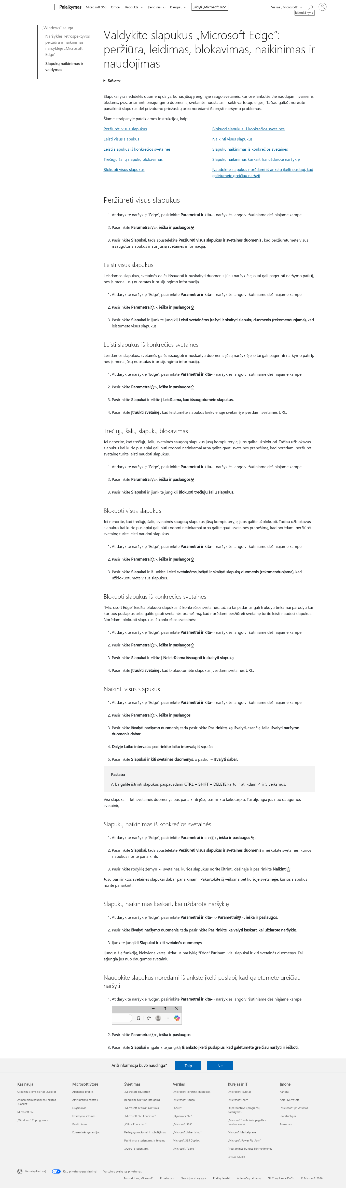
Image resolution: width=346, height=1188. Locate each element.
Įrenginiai (157, 7)
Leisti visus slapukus (121, 138)
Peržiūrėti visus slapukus (125, 128)
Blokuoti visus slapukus (124, 169)
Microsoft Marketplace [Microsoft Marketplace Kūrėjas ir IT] (242, 1132)
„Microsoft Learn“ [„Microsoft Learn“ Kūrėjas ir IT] (238, 1100)
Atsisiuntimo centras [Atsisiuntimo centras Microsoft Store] (85, 1100)
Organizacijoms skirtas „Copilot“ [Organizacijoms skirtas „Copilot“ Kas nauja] (37, 1092)
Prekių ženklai (221, 1178)
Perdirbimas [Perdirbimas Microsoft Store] (79, 1124)
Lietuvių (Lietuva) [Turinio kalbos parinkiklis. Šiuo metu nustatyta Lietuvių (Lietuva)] (35, 1171)
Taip (188, 1065)
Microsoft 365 (96, 7)
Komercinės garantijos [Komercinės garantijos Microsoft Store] (86, 1132)
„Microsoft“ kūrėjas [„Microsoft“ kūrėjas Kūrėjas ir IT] (239, 1092)
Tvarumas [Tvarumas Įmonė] (286, 1124)
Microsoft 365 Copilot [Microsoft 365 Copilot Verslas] (186, 1140)
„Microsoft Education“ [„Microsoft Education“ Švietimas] (137, 1092)
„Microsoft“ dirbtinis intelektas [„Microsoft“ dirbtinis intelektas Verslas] (192, 1092)
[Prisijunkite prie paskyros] (322, 7)
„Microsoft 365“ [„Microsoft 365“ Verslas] (182, 1124)
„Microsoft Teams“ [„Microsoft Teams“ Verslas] (184, 1148)
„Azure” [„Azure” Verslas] (177, 1108)
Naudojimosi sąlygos (193, 1178)
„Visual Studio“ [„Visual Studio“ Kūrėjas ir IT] (237, 1157)
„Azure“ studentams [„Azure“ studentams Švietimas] (136, 1148)
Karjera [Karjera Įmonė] (284, 1092)
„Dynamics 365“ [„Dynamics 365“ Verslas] (182, 1116)
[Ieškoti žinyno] (310, 6)
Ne (220, 1065)
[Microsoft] (34, 7)
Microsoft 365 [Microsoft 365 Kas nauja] (25, 1112)
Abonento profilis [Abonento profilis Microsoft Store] (82, 1092)
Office (116, 7)
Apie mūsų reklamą (249, 1178)
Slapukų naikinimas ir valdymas (64, 66)
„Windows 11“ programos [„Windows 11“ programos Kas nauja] (32, 1120)
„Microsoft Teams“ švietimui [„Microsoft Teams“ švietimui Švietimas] (141, 1108)
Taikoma (113, 80)
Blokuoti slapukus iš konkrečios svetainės (248, 128)
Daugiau (180, 7)
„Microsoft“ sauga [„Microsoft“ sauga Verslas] (184, 1100)
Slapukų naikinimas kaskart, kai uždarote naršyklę (256, 159)
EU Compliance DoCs (281, 1178)
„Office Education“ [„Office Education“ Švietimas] (135, 1124)
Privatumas (167, 1178)
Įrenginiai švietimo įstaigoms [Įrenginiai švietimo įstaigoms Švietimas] (142, 1100)
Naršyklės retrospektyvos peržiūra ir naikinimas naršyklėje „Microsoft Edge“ (67, 45)
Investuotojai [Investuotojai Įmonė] (288, 1116)
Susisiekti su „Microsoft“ (138, 1178)
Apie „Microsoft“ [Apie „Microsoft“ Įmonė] (290, 1100)
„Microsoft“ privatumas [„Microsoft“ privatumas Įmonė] (294, 1108)
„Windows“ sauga (57, 27)
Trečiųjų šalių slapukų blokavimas (133, 159)
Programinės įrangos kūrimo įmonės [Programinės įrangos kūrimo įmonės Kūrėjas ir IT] (250, 1148)
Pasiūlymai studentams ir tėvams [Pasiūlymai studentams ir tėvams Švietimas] (144, 1140)
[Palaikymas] (70, 7)
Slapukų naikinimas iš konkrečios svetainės (250, 149)
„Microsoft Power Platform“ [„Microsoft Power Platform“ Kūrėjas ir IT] (244, 1140)
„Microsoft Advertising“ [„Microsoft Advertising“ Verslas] (187, 1132)
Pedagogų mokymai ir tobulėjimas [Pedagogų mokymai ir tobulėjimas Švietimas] (145, 1132)
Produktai (134, 7)
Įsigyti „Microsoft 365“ (214, 7)
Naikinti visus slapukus (232, 138)
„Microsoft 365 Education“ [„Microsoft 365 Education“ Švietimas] (140, 1116)
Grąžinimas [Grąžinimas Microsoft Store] (79, 1108)
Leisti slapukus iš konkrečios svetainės (137, 149)
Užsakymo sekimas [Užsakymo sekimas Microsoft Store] (83, 1116)
